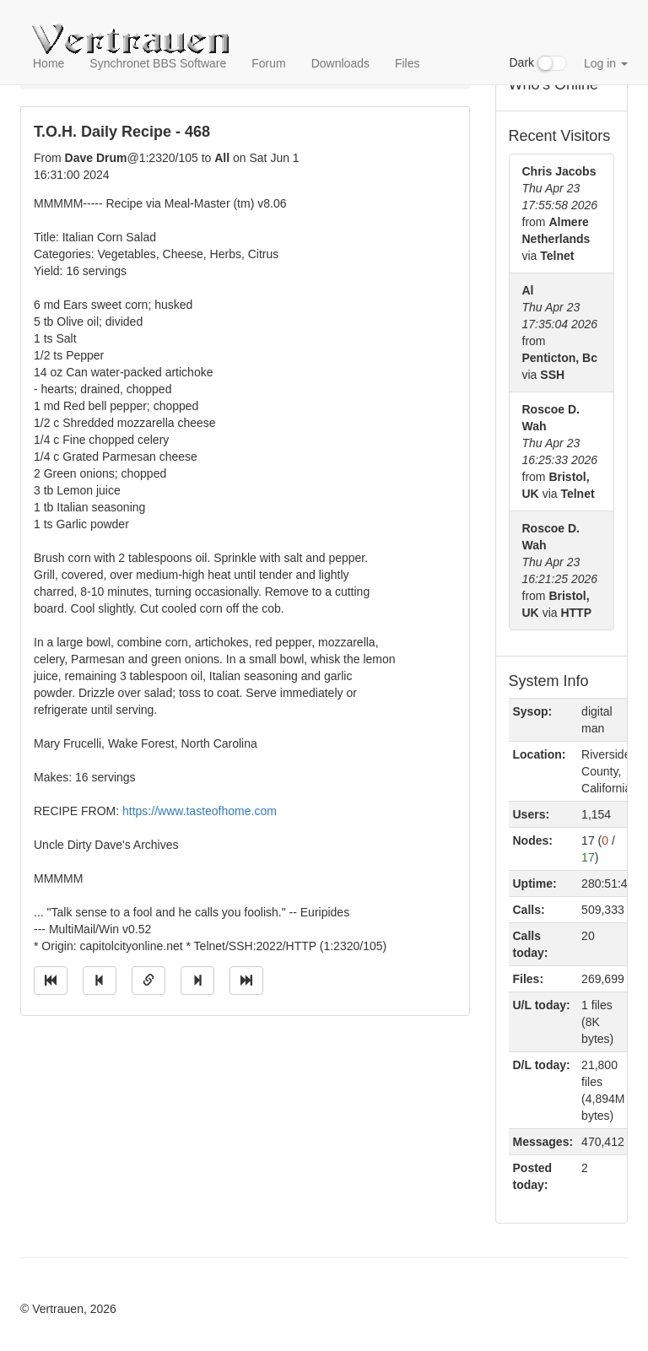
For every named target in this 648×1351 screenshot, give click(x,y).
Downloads (340, 63)
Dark (538, 63)
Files (407, 63)
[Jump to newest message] (246, 980)
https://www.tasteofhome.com (199, 811)
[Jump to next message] (197, 980)
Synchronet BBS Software (157, 63)
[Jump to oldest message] (51, 980)
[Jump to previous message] (99, 980)
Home (48, 63)
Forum (268, 63)
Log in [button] (606, 63)
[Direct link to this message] (148, 980)
